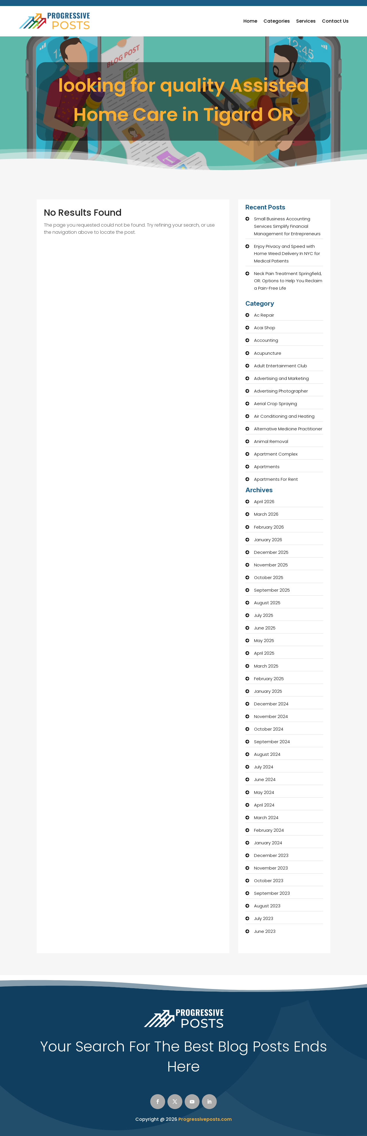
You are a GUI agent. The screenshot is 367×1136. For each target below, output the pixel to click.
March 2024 (266, 818)
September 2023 (272, 893)
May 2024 (264, 792)
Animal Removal (271, 441)
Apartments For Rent (276, 479)
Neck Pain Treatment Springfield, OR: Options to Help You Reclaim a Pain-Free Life (288, 280)
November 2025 (271, 565)
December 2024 (271, 704)
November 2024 (271, 716)
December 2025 (271, 552)
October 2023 (268, 881)
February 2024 (269, 830)
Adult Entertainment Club (280, 366)
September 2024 (272, 742)
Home (250, 21)
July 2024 (263, 767)
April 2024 (264, 805)
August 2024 (267, 754)
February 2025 (269, 679)
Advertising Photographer (281, 391)
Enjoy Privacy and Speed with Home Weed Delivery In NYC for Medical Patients (287, 253)
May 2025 (264, 640)
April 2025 (264, 653)
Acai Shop (264, 328)
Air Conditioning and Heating (284, 416)
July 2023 (263, 918)
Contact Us (335, 21)
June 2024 (265, 779)
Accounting (266, 340)
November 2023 (271, 868)
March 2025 (266, 666)
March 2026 (266, 514)
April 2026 (264, 502)
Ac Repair (264, 315)
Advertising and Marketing (281, 378)
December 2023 (271, 855)
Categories (276, 21)
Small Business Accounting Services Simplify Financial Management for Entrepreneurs (287, 226)
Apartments (267, 467)
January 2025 (268, 691)
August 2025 (267, 603)
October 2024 (268, 729)
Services (306, 21)
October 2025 (268, 577)
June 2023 (265, 931)
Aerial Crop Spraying (275, 404)
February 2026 (269, 527)
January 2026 (268, 540)
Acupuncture (267, 353)
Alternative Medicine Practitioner (288, 429)
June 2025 (265, 628)
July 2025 (263, 615)
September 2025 (272, 590)
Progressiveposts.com (205, 1119)
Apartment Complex (276, 454)
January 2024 (268, 843)
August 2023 (267, 906)
